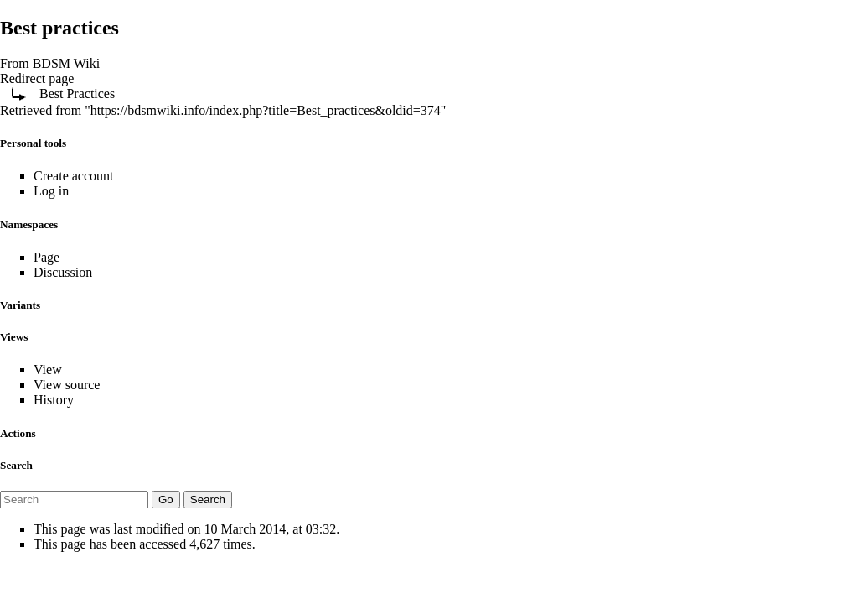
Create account (74, 176)
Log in (51, 191)
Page (46, 257)
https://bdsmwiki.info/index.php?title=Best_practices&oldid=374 (265, 110)
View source (67, 385)
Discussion (63, 272)
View (48, 369)
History (54, 400)
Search (16, 465)
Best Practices (77, 93)
